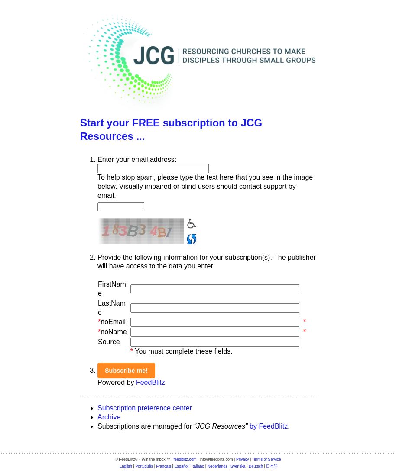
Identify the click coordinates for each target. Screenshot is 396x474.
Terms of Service (266, 459)
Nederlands (217, 466)
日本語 (272, 466)
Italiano (198, 466)
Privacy (242, 459)
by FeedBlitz (269, 426)
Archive (108, 417)
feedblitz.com (185, 459)
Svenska (238, 466)
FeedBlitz (150, 382)
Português (144, 466)
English (125, 466)
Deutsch (256, 466)
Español (181, 466)
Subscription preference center (144, 408)
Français (164, 466)
